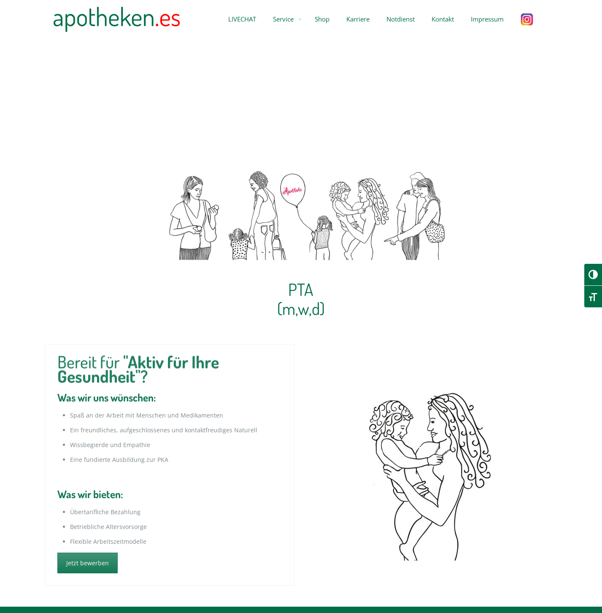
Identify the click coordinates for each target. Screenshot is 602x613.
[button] (242, 19)
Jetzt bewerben (87, 563)
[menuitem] (300, 19)
